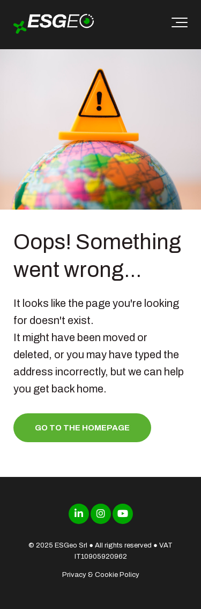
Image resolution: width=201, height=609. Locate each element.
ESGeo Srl (71, 545)
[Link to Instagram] (101, 514)
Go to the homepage (82, 427)
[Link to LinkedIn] (79, 514)
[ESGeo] (53, 25)
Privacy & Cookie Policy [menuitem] (100, 575)
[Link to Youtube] (123, 514)
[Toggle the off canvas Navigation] (179, 24)
